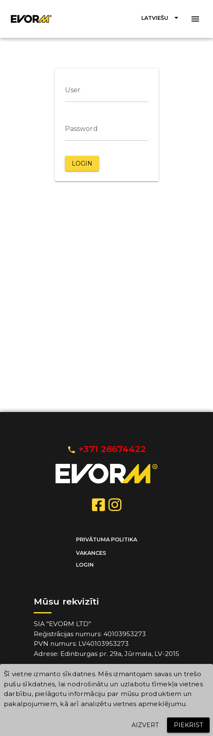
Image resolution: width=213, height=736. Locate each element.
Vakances (91, 553)
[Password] (106, 129)
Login (85, 565)
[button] (161, 17)
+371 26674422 (106, 449)
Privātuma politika (106, 539)
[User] (106, 90)
